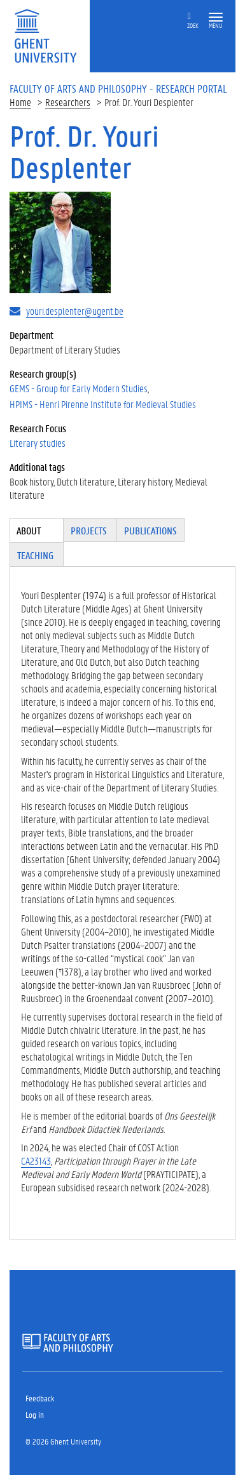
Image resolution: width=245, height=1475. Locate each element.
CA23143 (36, 1160)
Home (20, 102)
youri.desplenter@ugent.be (74, 310)
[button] (215, 17)
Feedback (39, 1397)
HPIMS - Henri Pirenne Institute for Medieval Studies (103, 404)
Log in (34, 1414)
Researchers (67, 102)
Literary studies (38, 442)
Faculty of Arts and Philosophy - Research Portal (118, 88)
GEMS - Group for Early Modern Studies (79, 388)
